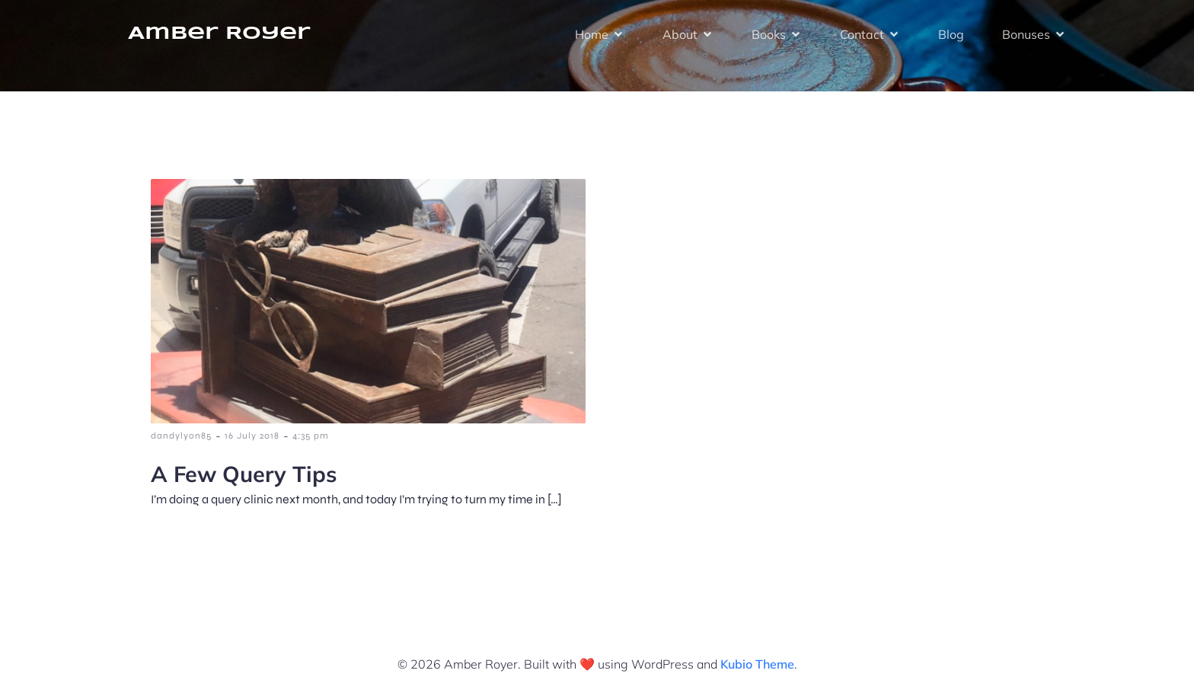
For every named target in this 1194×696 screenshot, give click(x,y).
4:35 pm (310, 435)
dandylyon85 (181, 435)
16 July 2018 (252, 435)
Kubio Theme (757, 664)
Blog (951, 34)
